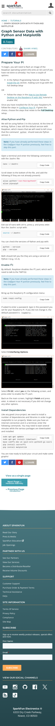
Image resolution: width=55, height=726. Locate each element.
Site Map (7, 621)
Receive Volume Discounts (15, 570)
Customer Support (11, 583)
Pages (8, 41)
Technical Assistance (12, 592)
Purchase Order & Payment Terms (18, 587)
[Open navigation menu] (3, 7)
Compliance (8, 617)
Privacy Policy (9, 613)
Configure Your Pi (27, 107)
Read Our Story (10, 532)
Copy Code (44, 165)
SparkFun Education (13, 540)
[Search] (50, 13)
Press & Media (9, 536)
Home (4, 21)
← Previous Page (15, 490)
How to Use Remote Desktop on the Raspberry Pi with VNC (27, 96)
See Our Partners (11, 558)
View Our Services (11, 562)
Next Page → (14, 482)
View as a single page (18, 475)
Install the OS (13, 82)
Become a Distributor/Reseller (17, 566)
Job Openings (9, 545)
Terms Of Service (11, 609)
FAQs (5, 596)
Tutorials (15, 21)
